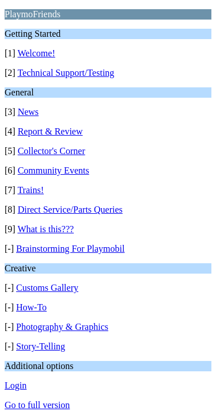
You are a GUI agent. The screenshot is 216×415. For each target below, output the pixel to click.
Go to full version (37, 405)
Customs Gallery (47, 288)
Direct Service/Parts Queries (70, 209)
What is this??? (45, 229)
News (28, 112)
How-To (31, 307)
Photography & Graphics (62, 327)
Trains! (30, 190)
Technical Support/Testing (65, 73)
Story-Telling (40, 346)
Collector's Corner (51, 151)
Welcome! (36, 53)
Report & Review (50, 131)
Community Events (53, 170)
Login (15, 385)
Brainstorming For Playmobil (70, 248)
